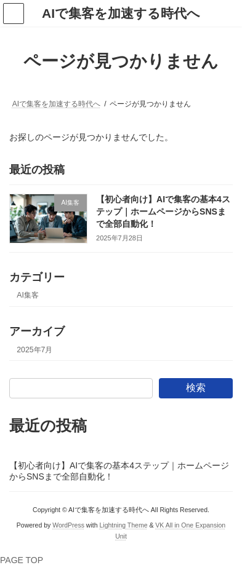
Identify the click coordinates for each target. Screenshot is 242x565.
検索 (196, 387)
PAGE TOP (21, 560)
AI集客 (28, 295)
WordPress (68, 525)
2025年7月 (34, 350)
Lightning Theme (123, 525)
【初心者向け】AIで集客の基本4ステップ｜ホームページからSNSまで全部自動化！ (163, 212)
